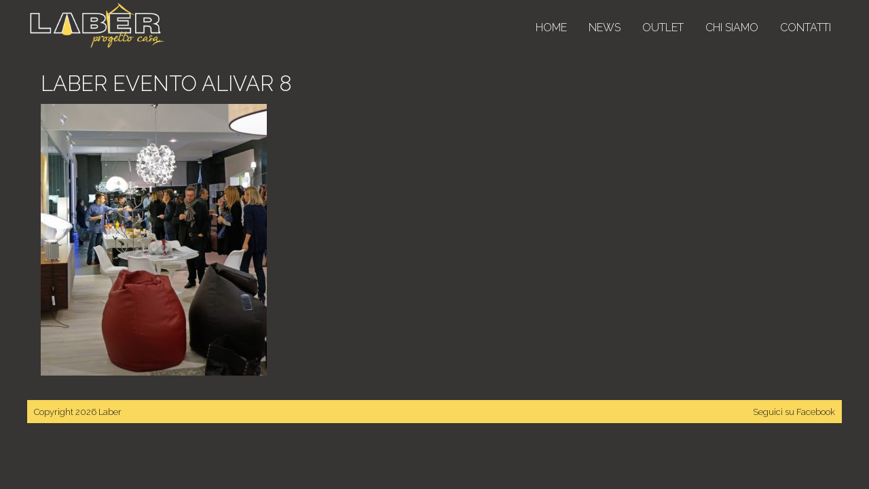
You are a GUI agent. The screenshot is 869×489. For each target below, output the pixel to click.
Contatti (805, 27)
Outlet (663, 27)
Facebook (815, 412)
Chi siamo (731, 27)
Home (551, 27)
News (605, 27)
